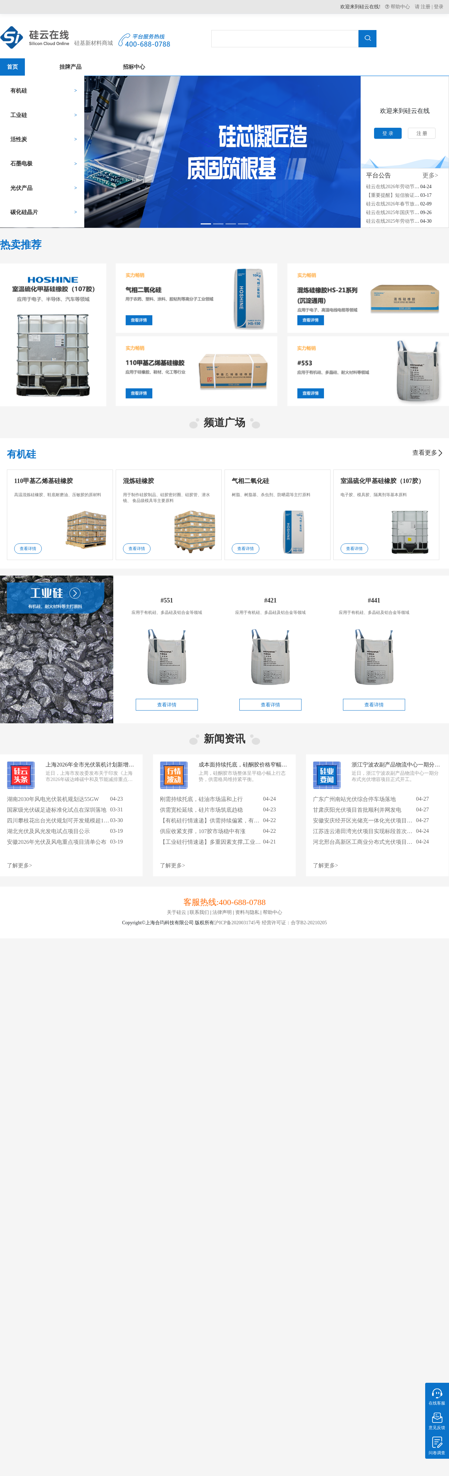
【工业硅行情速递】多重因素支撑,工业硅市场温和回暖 (227, 842)
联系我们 (199, 912)
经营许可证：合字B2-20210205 (293, 922)
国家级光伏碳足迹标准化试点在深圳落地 (56, 810)
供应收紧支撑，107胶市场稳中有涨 (203, 831)
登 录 (387, 133)
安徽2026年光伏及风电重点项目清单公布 (56, 842)
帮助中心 (399, 6)
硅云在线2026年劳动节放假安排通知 (404, 186)
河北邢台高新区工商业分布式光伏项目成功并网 (371, 842)
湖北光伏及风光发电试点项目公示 (48, 831)
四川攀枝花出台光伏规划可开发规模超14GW (61, 820)
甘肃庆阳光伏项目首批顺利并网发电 (357, 810)
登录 (438, 6)
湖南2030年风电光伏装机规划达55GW (53, 799)
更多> (430, 175)
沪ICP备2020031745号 (237, 922)
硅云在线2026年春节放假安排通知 (402, 203)
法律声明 (222, 912)
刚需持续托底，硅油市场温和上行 (201, 799)
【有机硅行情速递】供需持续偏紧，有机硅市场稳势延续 (229, 820)
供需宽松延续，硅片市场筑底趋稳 (201, 810)
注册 (425, 6)
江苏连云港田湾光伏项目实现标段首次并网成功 (371, 831)
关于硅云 (176, 912)
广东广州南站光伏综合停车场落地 (354, 799)
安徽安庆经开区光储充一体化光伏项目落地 (365, 820)
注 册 (422, 133)
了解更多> (19, 865)
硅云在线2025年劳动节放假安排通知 (404, 221)
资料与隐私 (247, 912)
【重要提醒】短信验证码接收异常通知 (407, 195)
